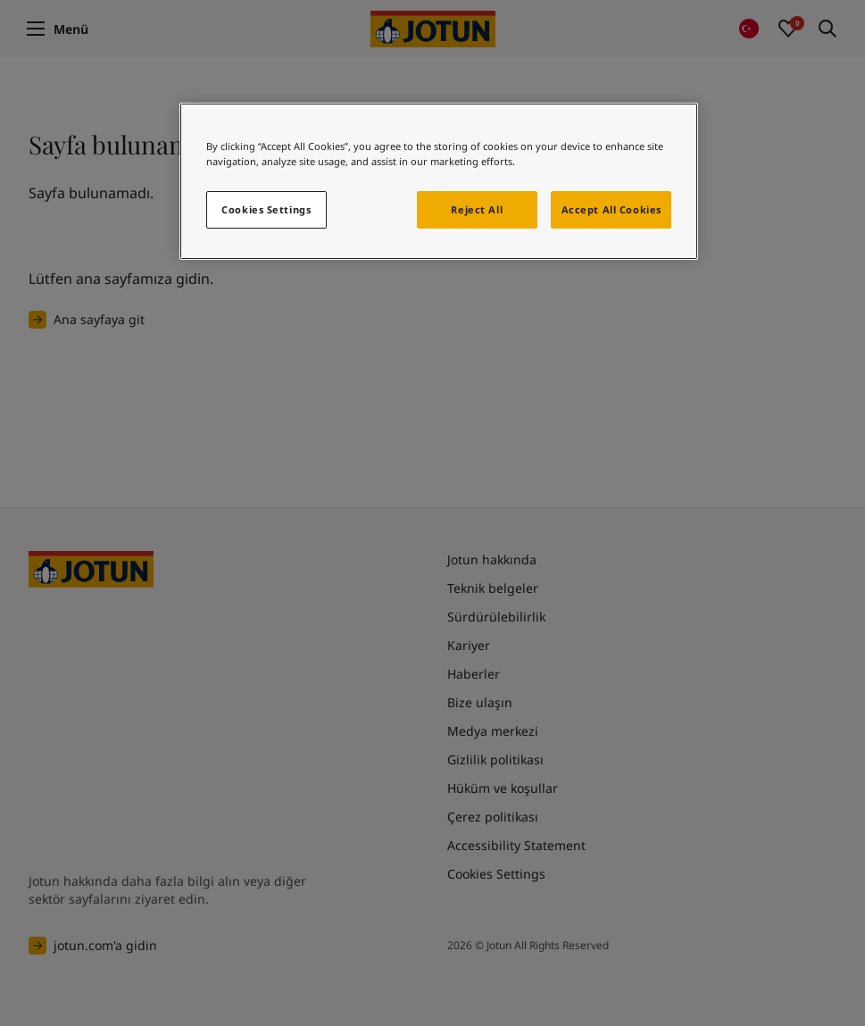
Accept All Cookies (611, 209)
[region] (438, 181)
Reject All (477, 209)
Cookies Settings (266, 209)
